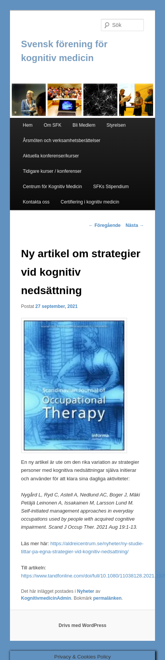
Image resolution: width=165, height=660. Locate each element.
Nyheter (85, 591)
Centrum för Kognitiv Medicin (52, 186)
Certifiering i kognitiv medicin (90, 202)
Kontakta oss (36, 202)
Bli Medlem (84, 125)
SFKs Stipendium (111, 186)
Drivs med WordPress (83, 625)
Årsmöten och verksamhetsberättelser (62, 140)
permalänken (107, 598)
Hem (28, 125)
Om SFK (52, 125)
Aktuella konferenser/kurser (51, 156)
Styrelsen (116, 125)
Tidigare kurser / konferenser (52, 171)
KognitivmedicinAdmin (46, 598)
